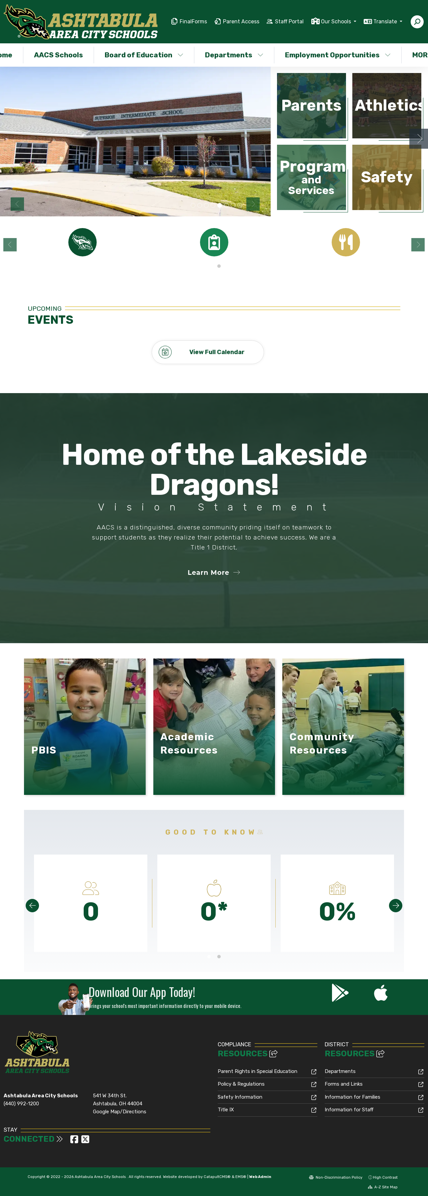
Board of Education (144, 55)
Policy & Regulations (241, 1084)
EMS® (240, 1176)
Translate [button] (385, 21)
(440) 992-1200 (21, 1104)
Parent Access (241, 21)
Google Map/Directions (119, 1112)
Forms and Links (344, 1084)
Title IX (226, 1110)
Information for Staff (349, 1110)
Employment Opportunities (337, 55)
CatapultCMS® (217, 1176)
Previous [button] (17, 204)
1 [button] (209, 266)
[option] (135, 141)
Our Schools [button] (336, 21)
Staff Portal (289, 21)
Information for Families (352, 1097)
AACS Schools (58, 55)
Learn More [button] (214, 572)
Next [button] (253, 204)
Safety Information (240, 1097)
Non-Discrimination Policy (336, 1177)
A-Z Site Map (383, 1186)
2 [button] (219, 266)
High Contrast (385, 1177)
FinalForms (193, 21)
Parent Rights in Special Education (257, 1071)
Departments (234, 55)
